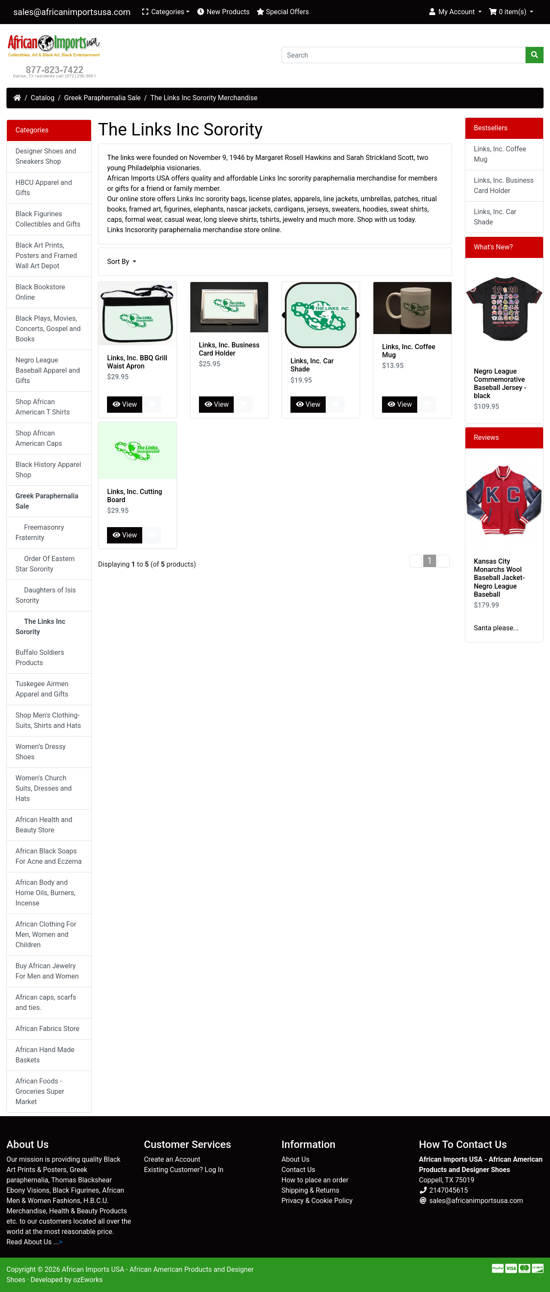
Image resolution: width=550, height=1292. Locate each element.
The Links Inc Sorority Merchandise (203, 98)
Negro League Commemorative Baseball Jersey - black (500, 383)
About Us (295, 1159)
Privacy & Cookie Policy (317, 1201)
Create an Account (172, 1159)
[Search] (403, 55)
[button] (455, 12)
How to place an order (314, 1180)
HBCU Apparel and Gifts (43, 187)
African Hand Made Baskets (44, 1055)
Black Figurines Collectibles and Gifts (47, 219)
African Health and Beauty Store (43, 825)
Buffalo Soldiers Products (39, 657)
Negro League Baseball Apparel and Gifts (47, 370)
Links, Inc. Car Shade (495, 217)
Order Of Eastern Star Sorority (45, 564)
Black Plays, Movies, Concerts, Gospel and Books (48, 328)
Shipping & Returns (310, 1190)
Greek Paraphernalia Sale (102, 98)
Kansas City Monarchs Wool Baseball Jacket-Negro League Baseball (499, 577)
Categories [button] (162, 12)
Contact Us (298, 1170)
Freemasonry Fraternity (39, 532)
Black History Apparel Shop (48, 469)
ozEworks (88, 1280)
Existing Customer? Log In (183, 1170)
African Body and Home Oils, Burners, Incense (45, 892)
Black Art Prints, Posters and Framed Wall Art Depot (46, 255)
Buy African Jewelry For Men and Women (47, 971)
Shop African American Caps (38, 438)
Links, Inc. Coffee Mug (500, 154)
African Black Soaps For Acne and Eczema (48, 856)
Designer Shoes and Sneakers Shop (45, 156)
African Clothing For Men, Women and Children (45, 934)
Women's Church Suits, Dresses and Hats (43, 788)
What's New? (493, 247)
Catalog (43, 98)
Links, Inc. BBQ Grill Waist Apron (137, 362)
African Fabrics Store (47, 1029)
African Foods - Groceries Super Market (39, 1091)
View (125, 404)
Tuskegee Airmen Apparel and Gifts (41, 689)
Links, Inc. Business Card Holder (229, 349)
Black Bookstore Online (40, 292)
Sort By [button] (119, 262)
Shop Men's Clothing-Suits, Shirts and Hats (48, 720)
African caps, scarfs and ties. (45, 1002)
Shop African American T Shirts (42, 407)
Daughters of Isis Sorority (45, 595)
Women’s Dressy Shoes (40, 752)
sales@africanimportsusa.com (72, 12)
